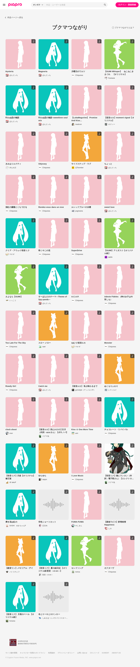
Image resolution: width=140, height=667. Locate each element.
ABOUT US (116, 653)
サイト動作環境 (11, 653)
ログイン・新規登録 (127, 5)
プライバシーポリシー (66, 653)
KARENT (105, 653)
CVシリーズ (94, 653)
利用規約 (51, 653)
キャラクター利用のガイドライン (32, 653)
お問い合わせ (82, 653)
